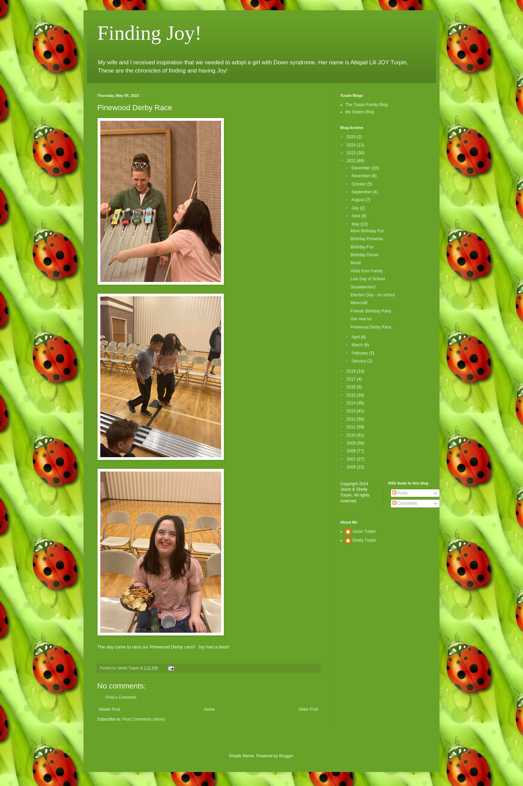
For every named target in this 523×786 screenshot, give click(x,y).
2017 (352, 379)
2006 (352, 467)
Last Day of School (367, 278)
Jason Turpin (364, 531)
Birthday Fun (362, 247)
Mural (355, 262)
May (356, 224)
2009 (352, 443)
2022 (352, 160)
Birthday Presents (366, 238)
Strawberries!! (363, 287)
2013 (352, 411)
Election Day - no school (372, 295)
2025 (352, 136)
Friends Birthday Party (370, 311)
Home (209, 709)
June (356, 216)
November (362, 175)
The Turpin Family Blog (366, 104)
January (359, 361)
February (360, 353)
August (359, 199)
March (358, 345)
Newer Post (109, 709)
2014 (352, 403)
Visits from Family (366, 271)
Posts (400, 493)
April (356, 337)
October (359, 184)
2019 (352, 371)
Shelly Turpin (364, 540)
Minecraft (358, 302)
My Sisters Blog (359, 111)
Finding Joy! (149, 33)
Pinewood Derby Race (370, 327)
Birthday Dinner (364, 255)
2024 (352, 145)
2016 (352, 387)
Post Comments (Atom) (143, 719)
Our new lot (360, 319)
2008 (352, 451)
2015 (352, 395)
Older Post (308, 709)
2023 (352, 153)
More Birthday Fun (367, 231)
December (362, 168)
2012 (352, 419)
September (362, 192)
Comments (404, 503)
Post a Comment (121, 697)
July (356, 208)
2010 (352, 435)
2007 (352, 459)
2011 (352, 427)
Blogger (286, 755)
